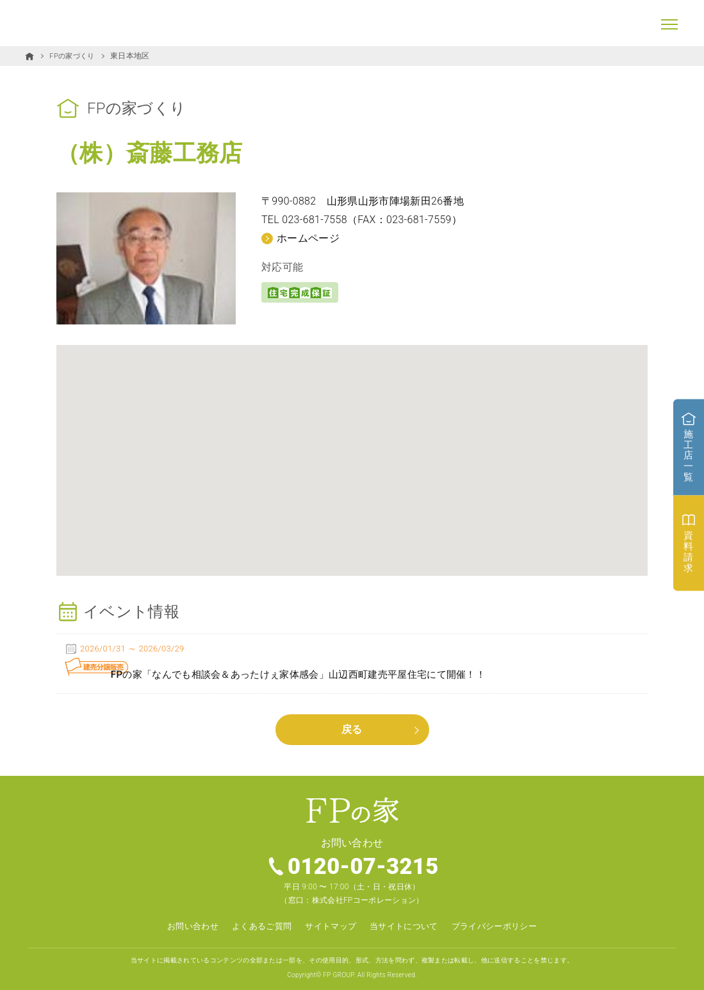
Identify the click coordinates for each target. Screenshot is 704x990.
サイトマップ (329, 920)
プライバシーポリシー (502, 920)
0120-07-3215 (363, 860)
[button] (352, 448)
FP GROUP (338, 968)
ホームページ (308, 237)
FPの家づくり (73, 55)
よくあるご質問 (256, 920)
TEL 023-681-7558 (304, 220)
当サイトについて (407, 920)
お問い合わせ (183, 920)
